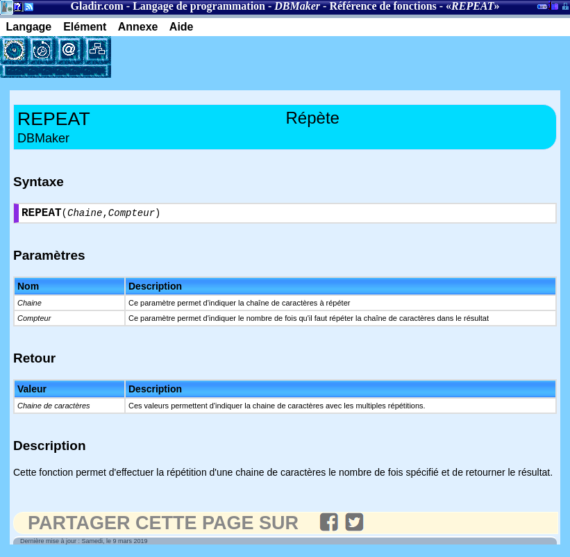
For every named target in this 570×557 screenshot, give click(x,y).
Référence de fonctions (382, 6)
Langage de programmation (199, 6)
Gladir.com (97, 6)
